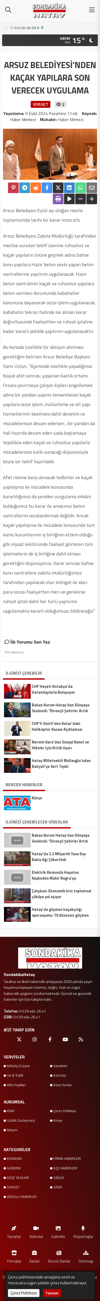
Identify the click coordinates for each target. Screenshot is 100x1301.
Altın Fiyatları (16, 1085)
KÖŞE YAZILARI (18, 1177)
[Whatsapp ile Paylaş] (80, 187)
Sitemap (85, 1255)
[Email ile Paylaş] (91, 187)
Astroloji (59, 1075)
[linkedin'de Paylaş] (69, 187)
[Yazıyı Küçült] (80, 199)
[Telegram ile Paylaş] (24, 187)
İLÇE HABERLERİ (65, 1168)
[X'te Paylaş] (58, 187)
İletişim (12, 1130)
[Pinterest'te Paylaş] (13, 187)
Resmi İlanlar (59, 1255)
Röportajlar (83, 1231)
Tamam (52, 1293)
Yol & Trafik (15, 1075)
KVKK (10, 1110)
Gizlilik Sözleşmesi (21, 1120)
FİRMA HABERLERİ (67, 1158)
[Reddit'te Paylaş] (35, 187)
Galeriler (58, 1231)
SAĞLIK (58, 1177)
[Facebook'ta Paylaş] (47, 187)
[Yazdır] (58, 199)
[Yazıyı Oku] (69, 199)
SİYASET (13, 1187)
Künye (57, 1120)
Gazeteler (60, 1065)
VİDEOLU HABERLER (22, 1196)
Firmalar (14, 1255)
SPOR (57, 1187)
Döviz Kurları (62, 1085)
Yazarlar (14, 1231)
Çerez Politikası (64, 1110)
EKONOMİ (14, 1158)
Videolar (36, 1231)
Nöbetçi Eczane (18, 1065)
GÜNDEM (14, 1168)
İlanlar (34, 1255)
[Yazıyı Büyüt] (91, 199)
